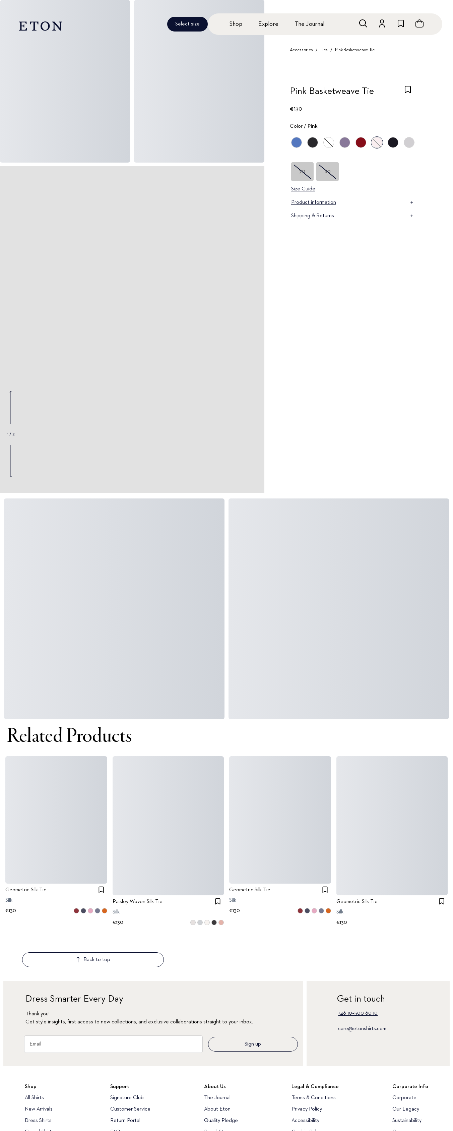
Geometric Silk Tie (26, 890)
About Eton (217, 1069)
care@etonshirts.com (362, 989)
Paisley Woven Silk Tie (138, 901)
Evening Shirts (41, 1104)
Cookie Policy (307, 1092)
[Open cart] (419, 23)
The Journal (309, 24)
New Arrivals (39, 1069)
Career (400, 1092)
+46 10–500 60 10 (358, 973)
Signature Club (127, 1058)
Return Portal (125, 1081)
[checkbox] (408, 93)
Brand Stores (219, 1092)
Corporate (404, 1058)
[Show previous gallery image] (10, 407)
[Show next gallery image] (10, 461)
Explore (268, 24)
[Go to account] (382, 23)
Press (398, 1104)
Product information (352, 202)
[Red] (360, 142)
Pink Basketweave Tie (355, 50)
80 (327, 171)
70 (302, 171)
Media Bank (123, 1104)
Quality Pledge (221, 1081)
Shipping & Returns (352, 216)
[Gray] (409, 142)
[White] (328, 142)
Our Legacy (405, 1069)
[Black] (312, 142)
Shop (235, 24)
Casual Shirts (39, 1092)
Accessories (301, 50)
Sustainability (407, 1081)
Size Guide (303, 189)
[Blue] (296, 142)
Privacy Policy (307, 1069)
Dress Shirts (38, 1081)
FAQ (115, 1092)
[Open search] (363, 23)
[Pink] (377, 142)
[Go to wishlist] (401, 23)
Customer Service (130, 1069)
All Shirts (34, 1058)
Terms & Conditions (314, 1058)
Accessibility (305, 1081)
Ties (324, 50)
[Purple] (344, 142)
